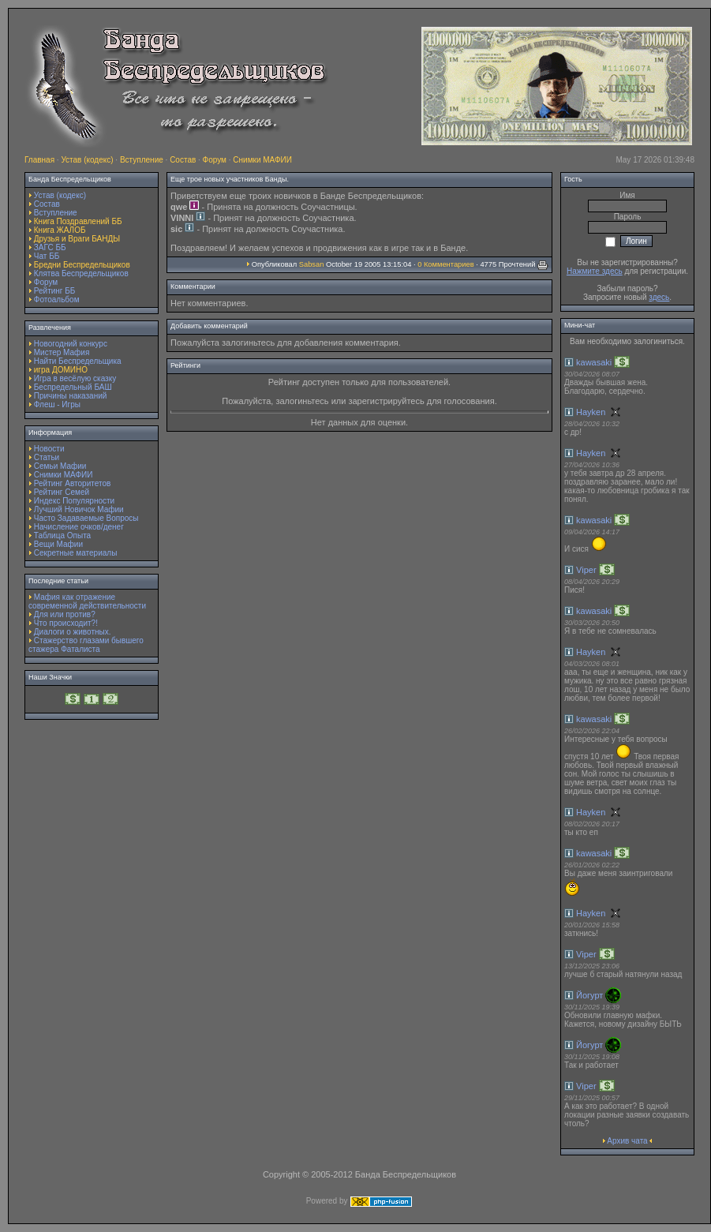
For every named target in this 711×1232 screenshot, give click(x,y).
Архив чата (627, 1141)
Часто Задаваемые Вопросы (86, 518)
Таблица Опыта (62, 535)
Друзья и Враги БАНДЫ (77, 238)
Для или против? (64, 614)
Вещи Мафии (58, 544)
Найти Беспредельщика (78, 361)
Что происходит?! (66, 623)
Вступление (141, 159)
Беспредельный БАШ (73, 387)
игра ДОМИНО (61, 369)
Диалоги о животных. (72, 631)
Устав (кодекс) (87, 159)
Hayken (590, 412)
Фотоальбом (57, 299)
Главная (39, 159)
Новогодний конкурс (70, 343)
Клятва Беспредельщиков (81, 273)
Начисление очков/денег (79, 526)
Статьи (46, 457)
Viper (586, 570)
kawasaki (594, 362)
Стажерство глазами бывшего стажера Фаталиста (86, 644)
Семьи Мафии (60, 466)
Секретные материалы (76, 553)
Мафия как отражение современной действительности (87, 601)
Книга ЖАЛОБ (60, 230)
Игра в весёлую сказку (75, 378)
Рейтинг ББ (55, 290)
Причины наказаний (70, 395)
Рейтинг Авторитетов (72, 483)
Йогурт (589, 995)
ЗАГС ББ (50, 247)
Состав (183, 159)
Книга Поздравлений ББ (78, 221)
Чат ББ (47, 256)
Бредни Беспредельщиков (82, 264)
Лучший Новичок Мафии (79, 509)
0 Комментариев (445, 264)
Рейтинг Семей (61, 492)
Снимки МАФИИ (262, 159)
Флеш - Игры (57, 404)
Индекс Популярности (74, 500)
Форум (214, 159)
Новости (49, 448)
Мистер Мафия (62, 352)
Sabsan (311, 264)
